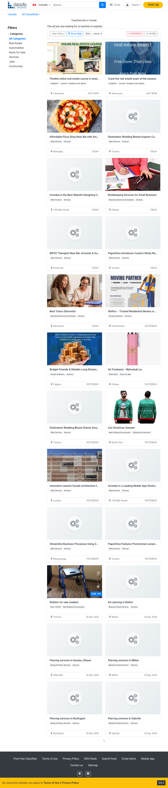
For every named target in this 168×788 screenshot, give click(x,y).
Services (14, 57)
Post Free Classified (25, 758)
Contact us (76, 765)
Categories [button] (15, 33)
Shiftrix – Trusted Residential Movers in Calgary (136, 311)
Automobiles (16, 47)
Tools (115, 4)
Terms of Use (50, 758)
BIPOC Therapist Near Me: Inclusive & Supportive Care (81, 253)
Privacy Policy (71, 758)
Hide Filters (58, 33)
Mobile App (147, 758)
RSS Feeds (90, 758)
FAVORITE (135, 33)
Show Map (75, 33)
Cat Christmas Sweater (121, 427)
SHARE (151, 33)
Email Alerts (129, 758)
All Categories (17, 38)
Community (15, 66)
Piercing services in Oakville (124, 718)
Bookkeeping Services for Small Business (132, 195)
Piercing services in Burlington (67, 718)
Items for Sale (17, 52)
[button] (132, 5)
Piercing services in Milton (123, 660)
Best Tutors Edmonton (63, 311)
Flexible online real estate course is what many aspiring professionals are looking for (99, 78)
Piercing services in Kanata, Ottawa (70, 660)
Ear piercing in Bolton (120, 602)
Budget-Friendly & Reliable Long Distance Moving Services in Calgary (90, 369)
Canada (12, 14)
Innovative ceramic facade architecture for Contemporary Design (87, 485)
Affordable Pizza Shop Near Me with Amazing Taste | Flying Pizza (88, 136)
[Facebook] (79, 773)
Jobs (12, 61)
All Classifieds (30, 14)
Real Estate (15, 43)
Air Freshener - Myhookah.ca (125, 369)
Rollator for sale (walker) (64, 602)
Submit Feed (109, 758)
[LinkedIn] (88, 773)
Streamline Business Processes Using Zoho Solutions (81, 544)
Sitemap (93, 765)
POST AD (153, 4)
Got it (161, 782)
